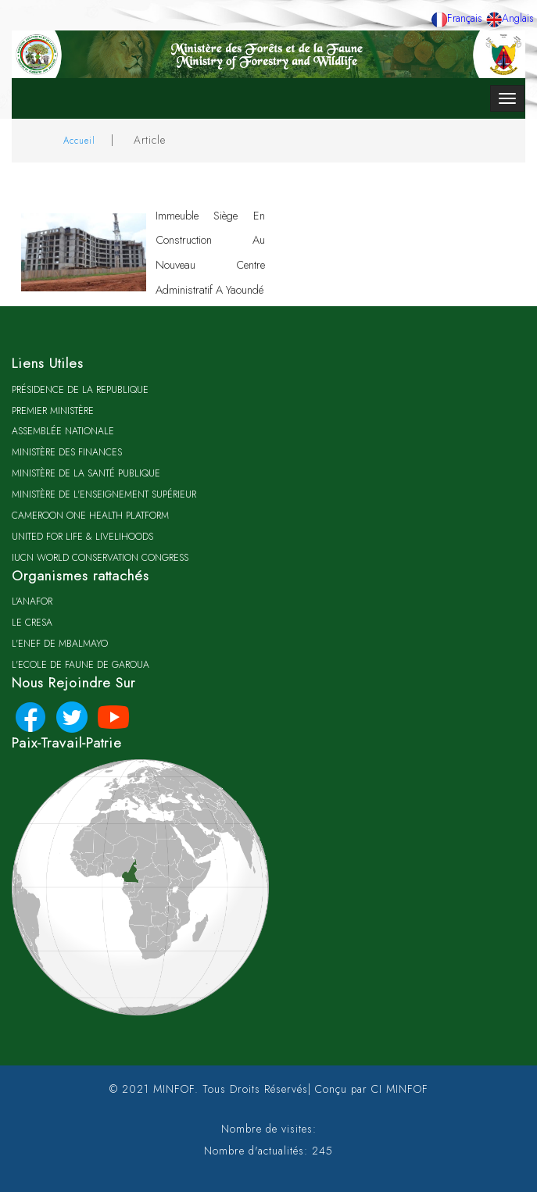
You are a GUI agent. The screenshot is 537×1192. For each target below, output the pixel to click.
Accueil (79, 140)
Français (456, 18)
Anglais (510, 18)
